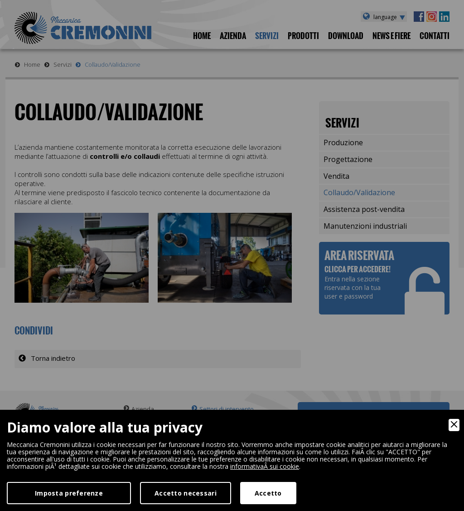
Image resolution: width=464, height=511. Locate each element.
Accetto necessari (186, 493)
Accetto (268, 493)
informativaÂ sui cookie (264, 466)
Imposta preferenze (69, 493)
